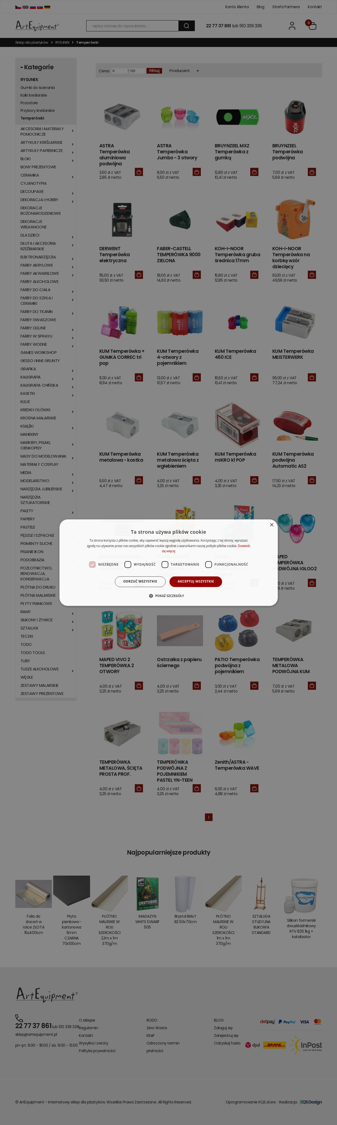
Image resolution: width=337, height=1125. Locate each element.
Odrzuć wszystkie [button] (140, 581)
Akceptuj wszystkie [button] (196, 581)
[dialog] (168, 562)
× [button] (272, 525)
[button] (168, 595)
